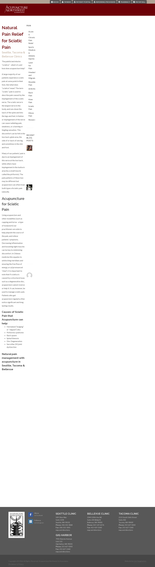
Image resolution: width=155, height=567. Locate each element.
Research (32, 120)
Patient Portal (82, 2)
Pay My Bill (139, 2)
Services (54, 19)
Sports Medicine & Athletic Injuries (32, 53)
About (41, 19)
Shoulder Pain (32, 83)
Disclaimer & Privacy (16, 564)
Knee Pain (30, 100)
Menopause (114, 19)
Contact (140, 19)
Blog (128, 19)
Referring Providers (104, 2)
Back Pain (30, 94)
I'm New (66, 2)
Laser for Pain (30, 65)
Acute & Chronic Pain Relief (31, 37)
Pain (66, 19)
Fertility (79, 19)
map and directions (63, 530)
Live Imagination (140, 561)
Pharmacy (124, 2)
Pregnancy (96, 19)
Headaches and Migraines (33, 75)
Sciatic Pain (31, 107)
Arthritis (31, 89)
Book (55, 2)
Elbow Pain (31, 114)
